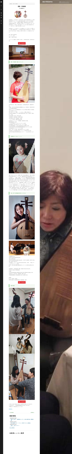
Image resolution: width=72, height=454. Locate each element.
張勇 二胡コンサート (15, 425)
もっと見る (12, 427)
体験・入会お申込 (22, 43)
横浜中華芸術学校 (47, 2)
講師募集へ (11, 409)
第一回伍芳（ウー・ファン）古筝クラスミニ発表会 (20, 423)
